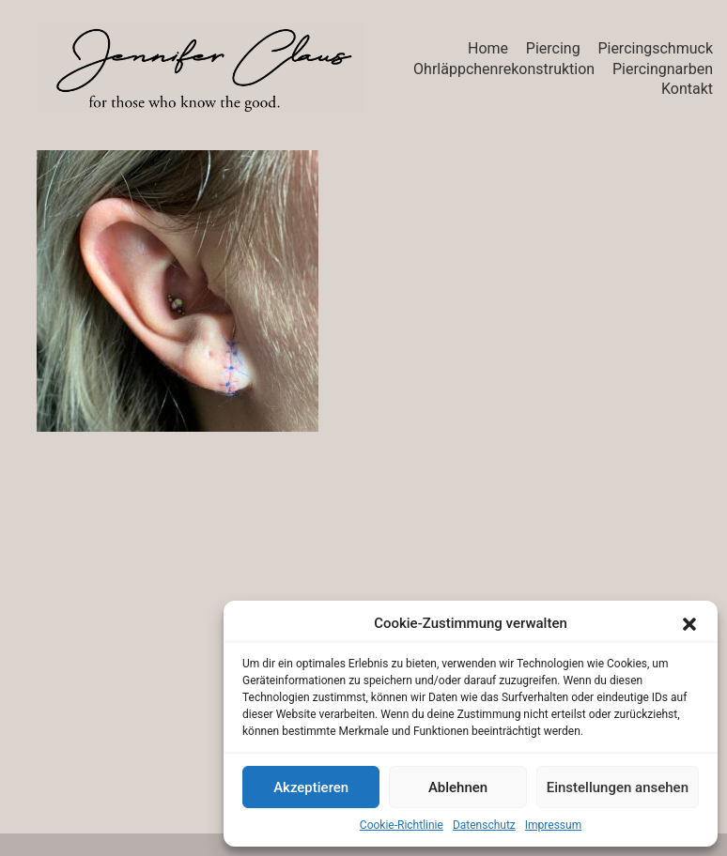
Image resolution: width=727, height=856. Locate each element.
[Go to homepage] (201, 69)
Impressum (553, 825)
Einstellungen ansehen (617, 787)
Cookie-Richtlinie (401, 825)
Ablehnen (457, 787)
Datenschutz (484, 825)
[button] (689, 624)
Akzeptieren (310, 787)
